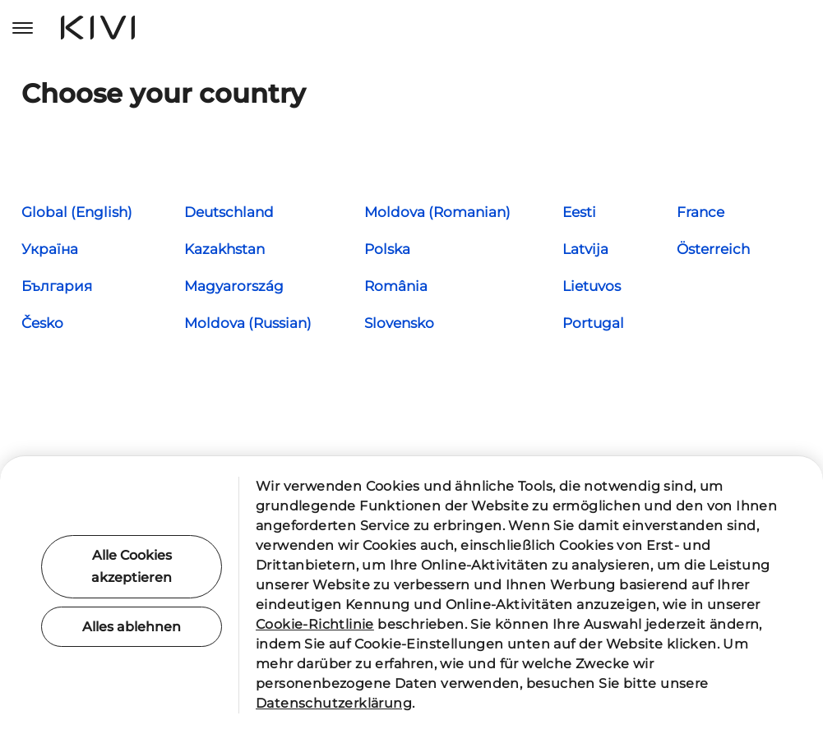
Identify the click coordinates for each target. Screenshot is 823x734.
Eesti (579, 212)
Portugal (593, 323)
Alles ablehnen (131, 627)
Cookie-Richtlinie (315, 624)
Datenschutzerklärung (334, 703)
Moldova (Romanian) (437, 212)
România (396, 286)
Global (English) (76, 212)
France (700, 212)
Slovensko (399, 323)
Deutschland (229, 212)
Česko (42, 323)
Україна (49, 249)
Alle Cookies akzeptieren (131, 566)
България (56, 286)
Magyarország (234, 286)
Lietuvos (591, 286)
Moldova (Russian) (248, 323)
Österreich (713, 249)
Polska (387, 249)
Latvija (585, 249)
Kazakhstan (224, 249)
